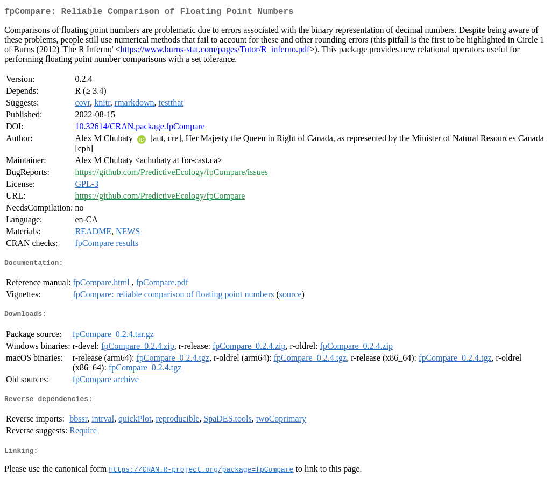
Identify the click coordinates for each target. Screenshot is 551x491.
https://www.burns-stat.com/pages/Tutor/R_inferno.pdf (215, 51)
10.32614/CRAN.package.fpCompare (139, 128)
